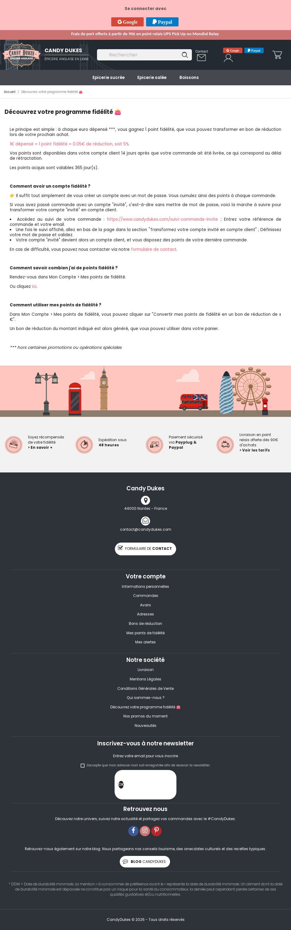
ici (34, 286)
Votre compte (146, 576)
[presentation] (170, 786)
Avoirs (145, 605)
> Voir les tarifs (254, 450)
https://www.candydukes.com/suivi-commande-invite (162, 219)
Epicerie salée (151, 77)
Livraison (146, 669)
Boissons (189, 77)
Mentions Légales (145, 679)
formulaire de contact (153, 249)
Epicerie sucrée (108, 77)
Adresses (145, 614)
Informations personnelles (145, 586)
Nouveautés (145, 725)
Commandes (145, 595)
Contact (202, 51)
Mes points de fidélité (145, 633)
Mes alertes (145, 642)
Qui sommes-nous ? (146, 697)
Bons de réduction (145, 623)
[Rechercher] (144, 54)
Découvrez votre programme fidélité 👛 (145, 707)
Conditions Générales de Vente (145, 688)
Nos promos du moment (145, 716)
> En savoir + (40, 447)
